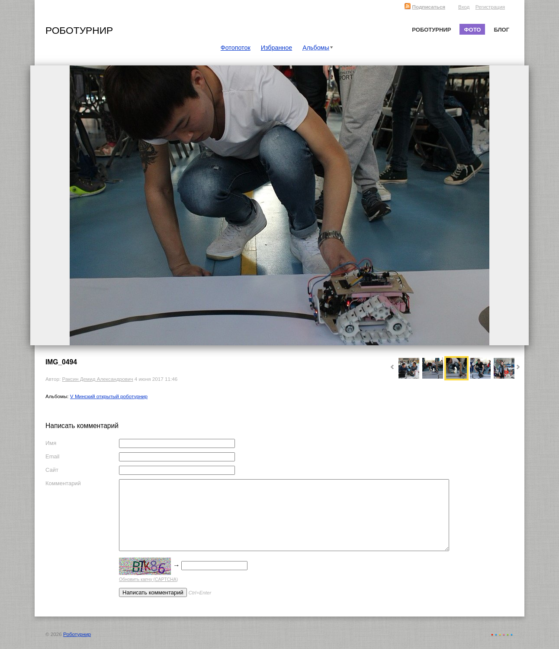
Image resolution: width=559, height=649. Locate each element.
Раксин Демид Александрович (97, 379)
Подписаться (424, 7)
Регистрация (490, 7)
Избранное (276, 47)
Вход (463, 7)
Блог (501, 29)
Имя (50, 443)
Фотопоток (236, 47)
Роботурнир (79, 30)
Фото (472, 29)
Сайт (51, 470)
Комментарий (63, 483)
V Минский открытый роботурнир (109, 396)
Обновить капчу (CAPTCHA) (148, 579)
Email (52, 456)
